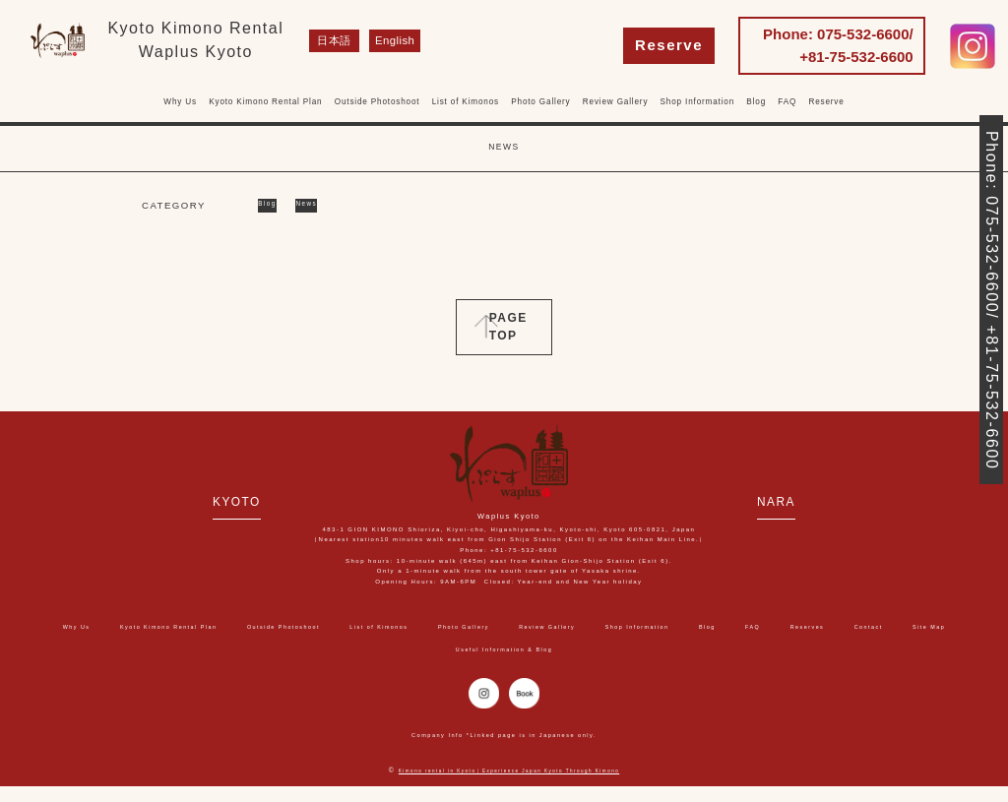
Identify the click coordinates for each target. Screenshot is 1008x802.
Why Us (180, 101)
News (327, 205)
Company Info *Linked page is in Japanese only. (504, 750)
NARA (813, 501)
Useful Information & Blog (612, 649)
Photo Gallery (540, 101)
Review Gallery (616, 101)
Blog (756, 101)
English (385, 40)
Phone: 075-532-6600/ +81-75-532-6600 (838, 45)
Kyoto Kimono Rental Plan (265, 101)
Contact (426, 649)
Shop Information (697, 101)
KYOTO (201, 501)
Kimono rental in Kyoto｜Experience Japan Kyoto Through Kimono (509, 785)
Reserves (354, 649)
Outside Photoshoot (377, 101)
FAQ (787, 101)
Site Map (497, 649)
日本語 (329, 40)
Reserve (669, 44)
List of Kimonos (465, 101)
